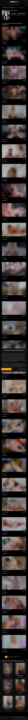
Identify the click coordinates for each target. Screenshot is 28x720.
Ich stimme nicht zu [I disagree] (22, 369)
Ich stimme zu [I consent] (6, 369)
